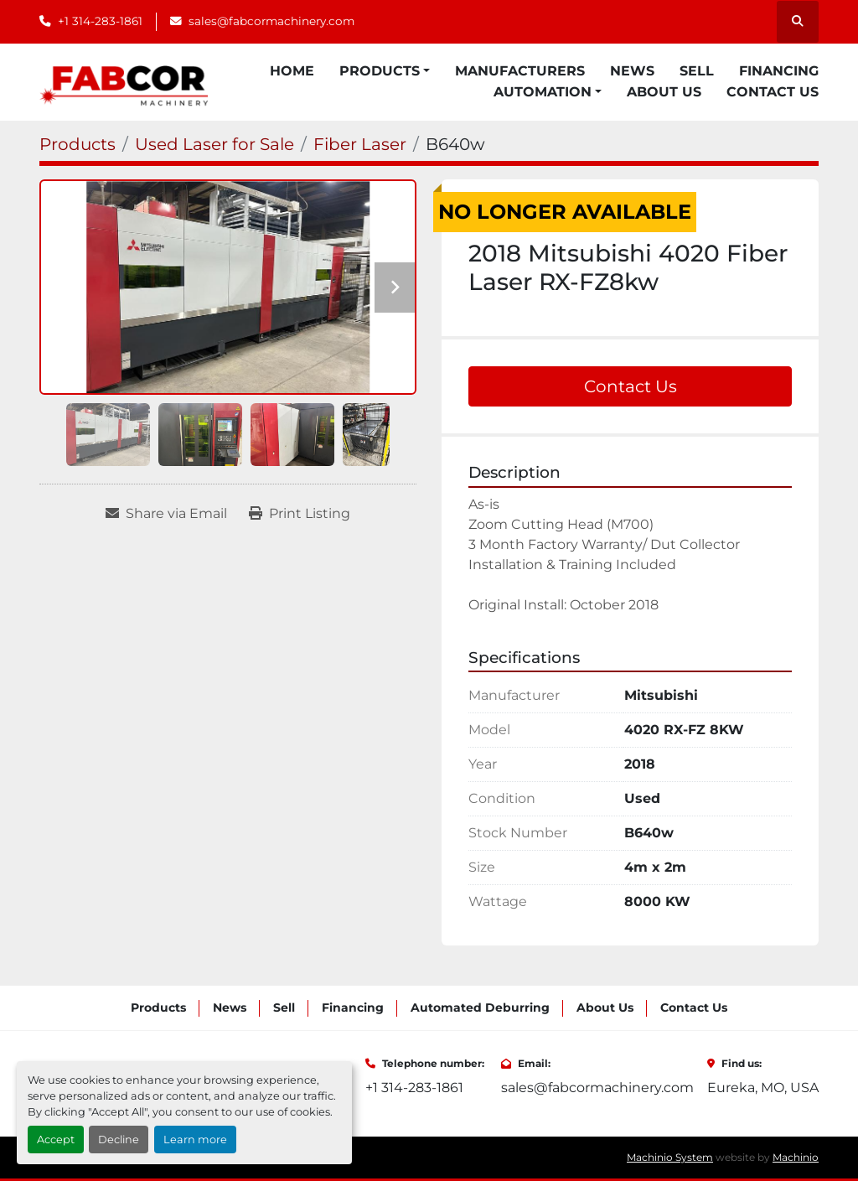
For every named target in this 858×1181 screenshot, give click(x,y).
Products (379, 71)
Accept (56, 1139)
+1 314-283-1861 (100, 21)
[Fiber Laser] (359, 144)
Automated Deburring (480, 1007)
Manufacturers (520, 71)
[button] (384, 71)
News (632, 71)
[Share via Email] (166, 514)
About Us (664, 92)
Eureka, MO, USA (763, 1088)
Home (292, 71)
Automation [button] (543, 92)
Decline (118, 1139)
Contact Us (772, 92)
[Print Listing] (299, 514)
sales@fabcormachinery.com (271, 21)
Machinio (796, 1157)
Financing (779, 71)
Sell (697, 71)
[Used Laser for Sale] (214, 144)
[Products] (77, 144)
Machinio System (670, 1157)
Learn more (195, 1139)
